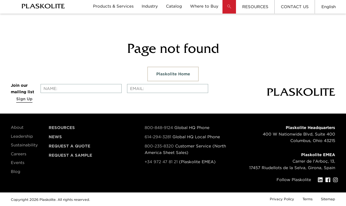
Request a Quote (69, 146)
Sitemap (328, 199)
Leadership (22, 136)
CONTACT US (295, 6)
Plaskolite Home (173, 74)
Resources (62, 127)
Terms (307, 199)
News (55, 136)
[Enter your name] (81, 88)
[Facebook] (329, 180)
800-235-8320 (159, 146)
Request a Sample (70, 155)
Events (17, 162)
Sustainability (24, 145)
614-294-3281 (158, 136)
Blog (15, 171)
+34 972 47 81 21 (161, 161)
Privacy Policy (282, 199)
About (17, 127)
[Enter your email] (167, 88)
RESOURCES (255, 6)
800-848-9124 (159, 127)
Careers (18, 154)
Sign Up (24, 98)
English (328, 6)
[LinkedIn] (321, 180)
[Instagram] (337, 180)
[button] (229, 11)
